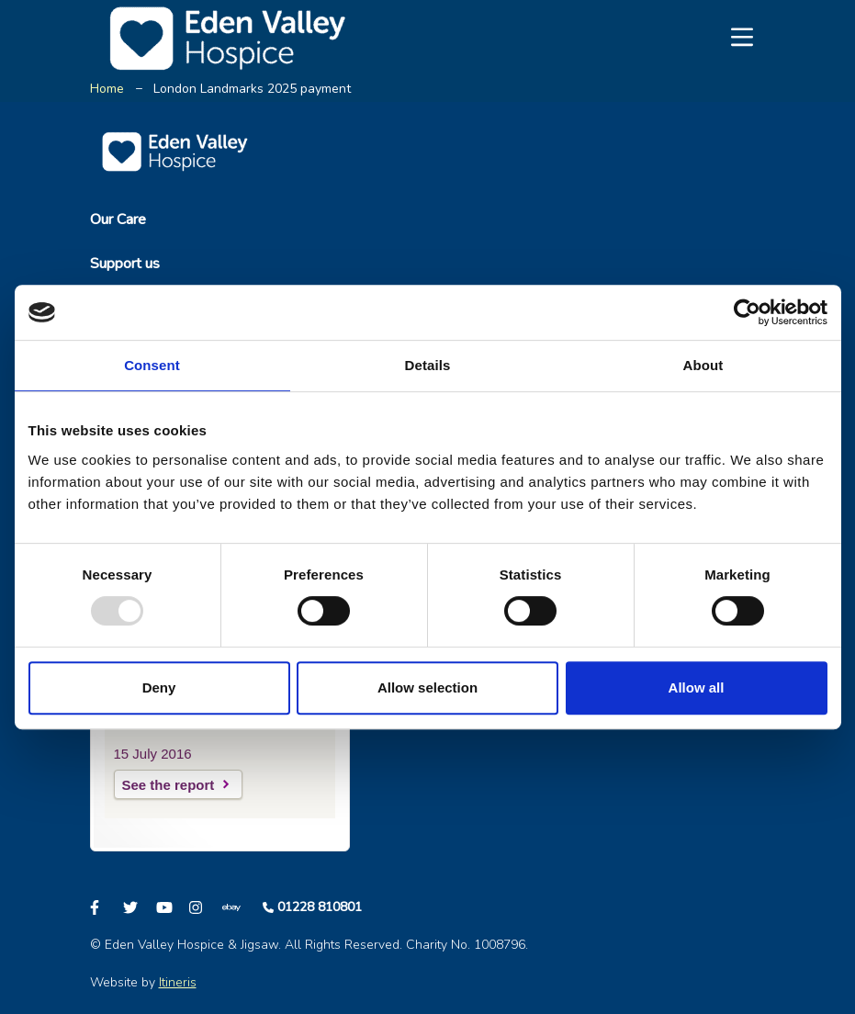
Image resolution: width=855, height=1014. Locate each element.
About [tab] (703, 365)
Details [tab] (428, 365)
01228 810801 (319, 907)
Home (107, 88)
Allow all (697, 687)
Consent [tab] (152, 365)
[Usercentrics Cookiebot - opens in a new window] (747, 312)
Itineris (178, 982)
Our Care (118, 219)
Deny (159, 687)
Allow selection (427, 687)
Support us (125, 264)
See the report (168, 785)
